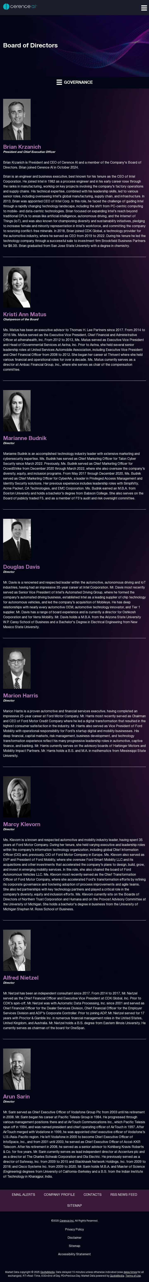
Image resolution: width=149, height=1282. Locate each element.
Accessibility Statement (74, 1254)
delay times (130, 1272)
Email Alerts (23, 1195)
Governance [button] (74, 82)
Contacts (93, 1195)
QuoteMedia (47, 1272)
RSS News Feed (123, 1195)
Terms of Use (133, 1276)
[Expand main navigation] (144, 7)
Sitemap (74, 1205)
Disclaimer (75, 1238)
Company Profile (59, 1195)
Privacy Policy (74, 1229)
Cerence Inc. (67, 1221)
